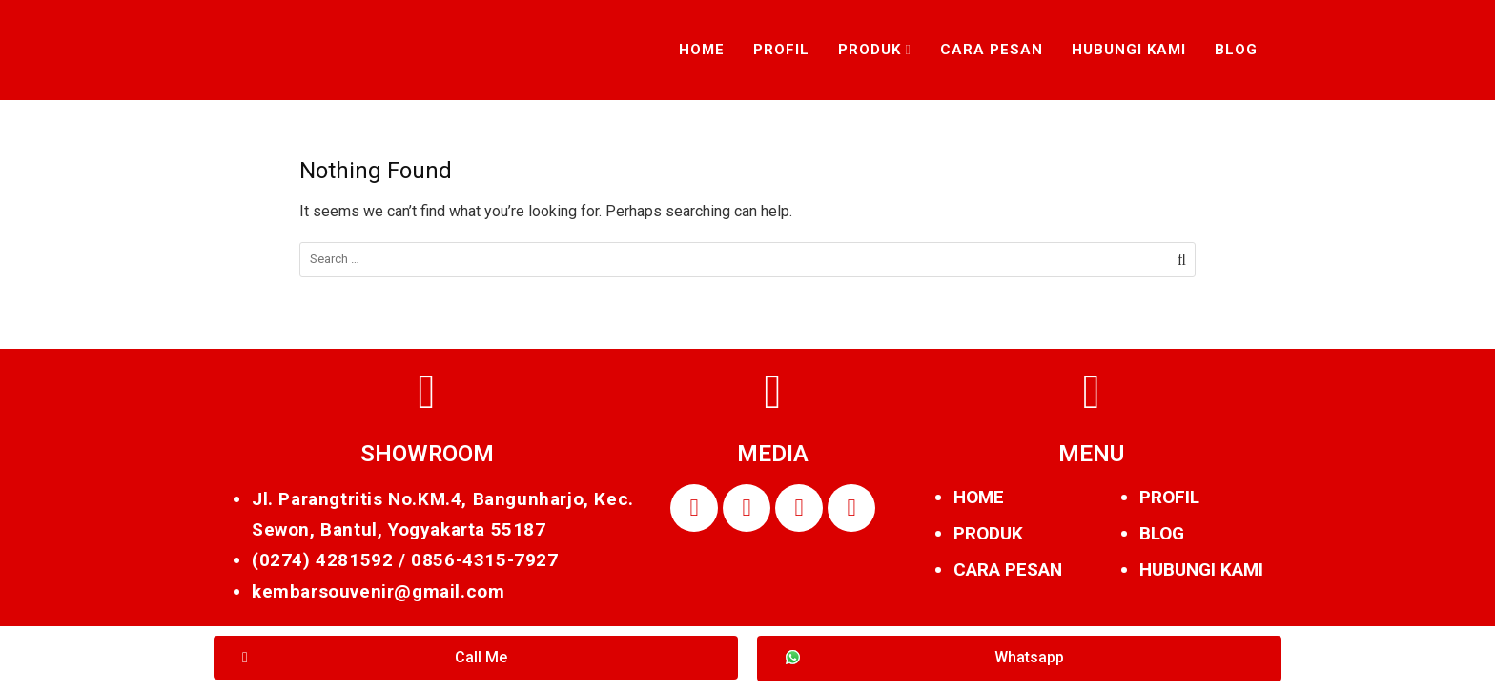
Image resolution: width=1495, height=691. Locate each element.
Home (702, 49)
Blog (1236, 49)
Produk (869, 49)
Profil (781, 49)
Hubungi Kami (1129, 49)
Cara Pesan (991, 49)
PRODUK (988, 533)
